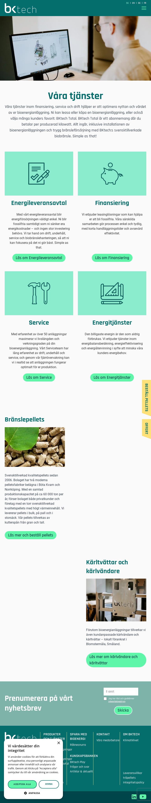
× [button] (58, 743)
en (133, 3)
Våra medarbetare (108, 740)
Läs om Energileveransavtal (39, 257)
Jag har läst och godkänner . (121, 700)
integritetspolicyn (116, 701)
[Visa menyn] (144, 8)
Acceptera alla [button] (22, 784)
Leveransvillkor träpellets (132, 775)
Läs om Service (39, 377)
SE (127, 3)
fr (145, 3)
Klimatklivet (131, 740)
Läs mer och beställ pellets (30, 535)
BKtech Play (77, 762)
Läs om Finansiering (112, 257)
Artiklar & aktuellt (81, 771)
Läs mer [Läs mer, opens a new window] (12, 776)
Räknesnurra (78, 745)
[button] (33, 793)
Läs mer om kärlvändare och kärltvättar (113, 660)
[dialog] (33, 769)
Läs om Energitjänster (112, 377)
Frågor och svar (79, 767)
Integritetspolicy (133, 782)
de (139, 3)
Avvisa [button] (48, 784)
